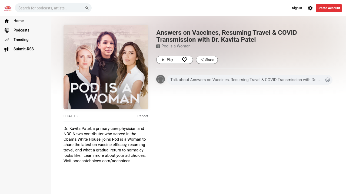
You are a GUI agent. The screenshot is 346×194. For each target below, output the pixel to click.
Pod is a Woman (176, 46)
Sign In (297, 8)
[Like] (185, 60)
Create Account (329, 8)
